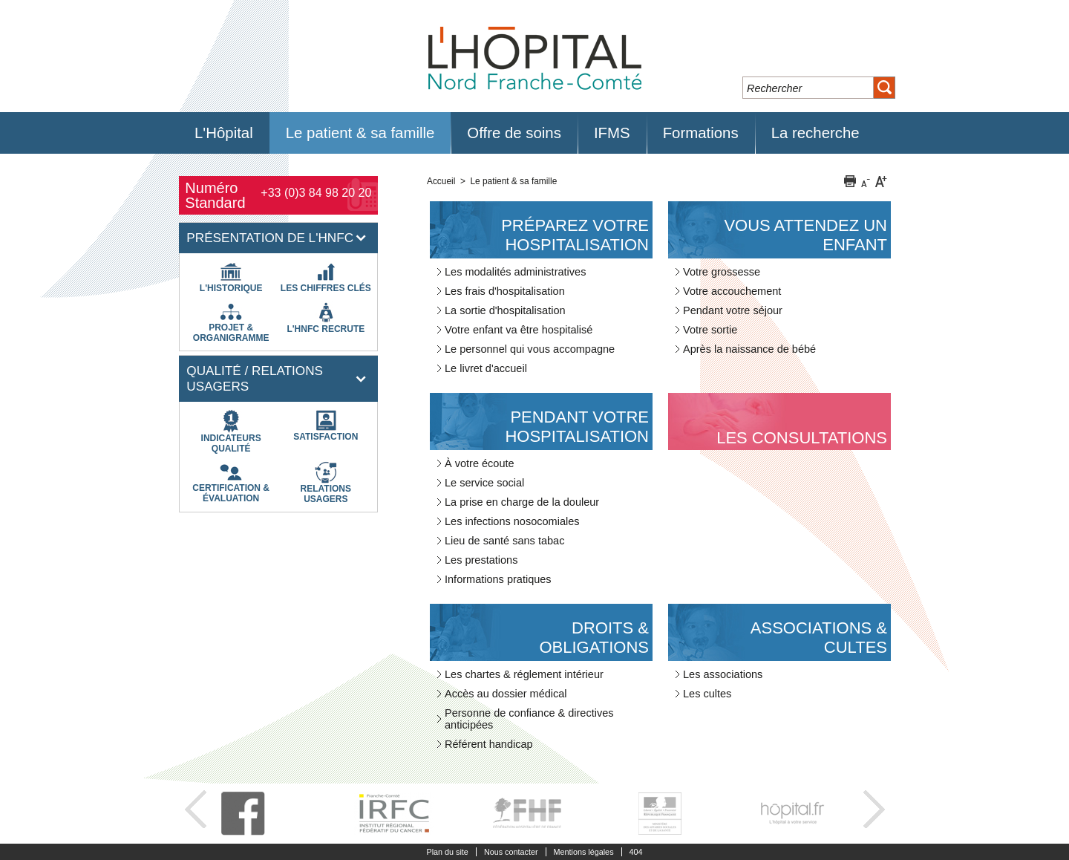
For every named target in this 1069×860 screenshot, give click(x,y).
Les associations (722, 674)
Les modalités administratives (515, 272)
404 (636, 851)
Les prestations (481, 560)
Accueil (441, 181)
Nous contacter (511, 851)
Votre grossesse (721, 272)
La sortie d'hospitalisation (505, 310)
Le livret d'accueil (486, 368)
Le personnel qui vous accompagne (530, 349)
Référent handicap (489, 744)
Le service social (484, 483)
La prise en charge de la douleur (522, 502)
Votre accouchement (732, 291)
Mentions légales (584, 851)
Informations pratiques (498, 579)
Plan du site (447, 851)
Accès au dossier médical (506, 694)
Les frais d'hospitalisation (505, 291)
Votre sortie (710, 330)
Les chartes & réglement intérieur (524, 674)
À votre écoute (479, 463)
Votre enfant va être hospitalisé (518, 330)
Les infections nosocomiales (512, 521)
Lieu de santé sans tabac (504, 541)
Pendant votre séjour (732, 310)
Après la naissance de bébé (749, 349)
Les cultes (707, 694)
